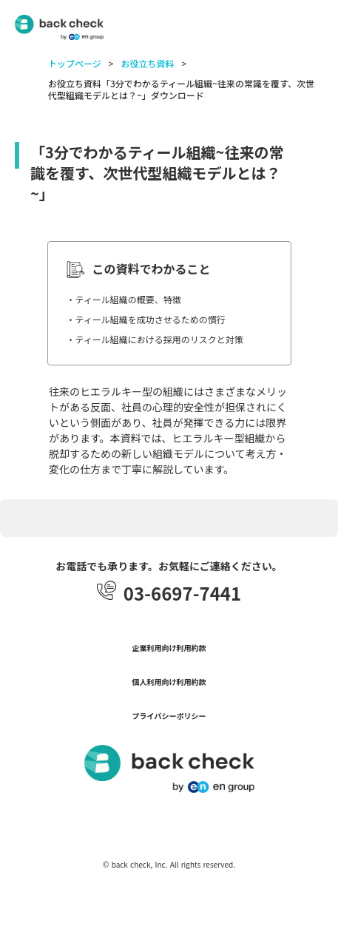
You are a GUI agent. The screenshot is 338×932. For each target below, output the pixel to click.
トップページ (74, 64)
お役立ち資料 (147, 64)
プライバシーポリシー (169, 716)
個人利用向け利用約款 (169, 682)
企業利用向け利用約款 (169, 648)
